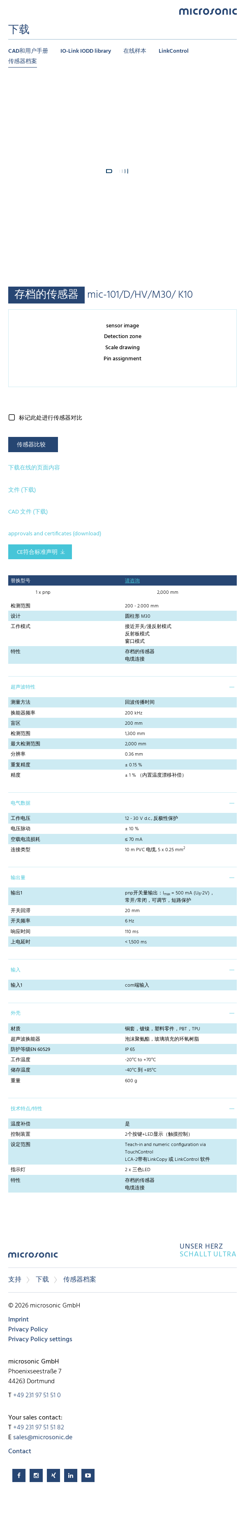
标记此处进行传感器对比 (50, 418)
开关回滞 (20, 911)
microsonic (33, 1257)
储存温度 (20, 1070)
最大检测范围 (25, 744)
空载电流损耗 (25, 840)
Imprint (18, 1319)
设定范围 (20, 1145)
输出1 (16, 893)
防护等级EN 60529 (30, 1050)
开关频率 (20, 921)
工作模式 (20, 627)
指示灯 (18, 1170)
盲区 (16, 723)
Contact (19, 1451)
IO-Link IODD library (85, 51)
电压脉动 (20, 829)
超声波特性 (23, 687)
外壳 (16, 1013)
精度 (16, 775)
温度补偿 (20, 1124)
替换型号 (20, 581)
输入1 (16, 985)
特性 (16, 652)
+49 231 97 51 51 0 (37, 1395)
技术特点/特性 (26, 1109)
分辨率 (18, 754)
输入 (16, 970)
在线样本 (134, 51)
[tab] (122, 686)
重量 (16, 1081)
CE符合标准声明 (37, 552)
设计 (16, 616)
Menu (12, 11)
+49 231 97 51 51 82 (38, 1427)
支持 (14, 1280)
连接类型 (20, 850)
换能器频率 (23, 713)
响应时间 (20, 932)
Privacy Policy (28, 1329)
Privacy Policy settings (40, 1339)
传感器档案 (22, 61)
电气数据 (20, 803)
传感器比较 (31, 445)
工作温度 (20, 1060)
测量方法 (20, 702)
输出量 (18, 878)
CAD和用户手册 (28, 51)
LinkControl (174, 51)
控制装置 (20, 1134)
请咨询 (132, 581)
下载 (42, 1280)
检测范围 (20, 606)
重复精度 (20, 765)
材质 (16, 1029)
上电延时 (20, 942)
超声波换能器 (25, 1039)
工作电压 (20, 819)
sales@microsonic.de (42, 1437)
